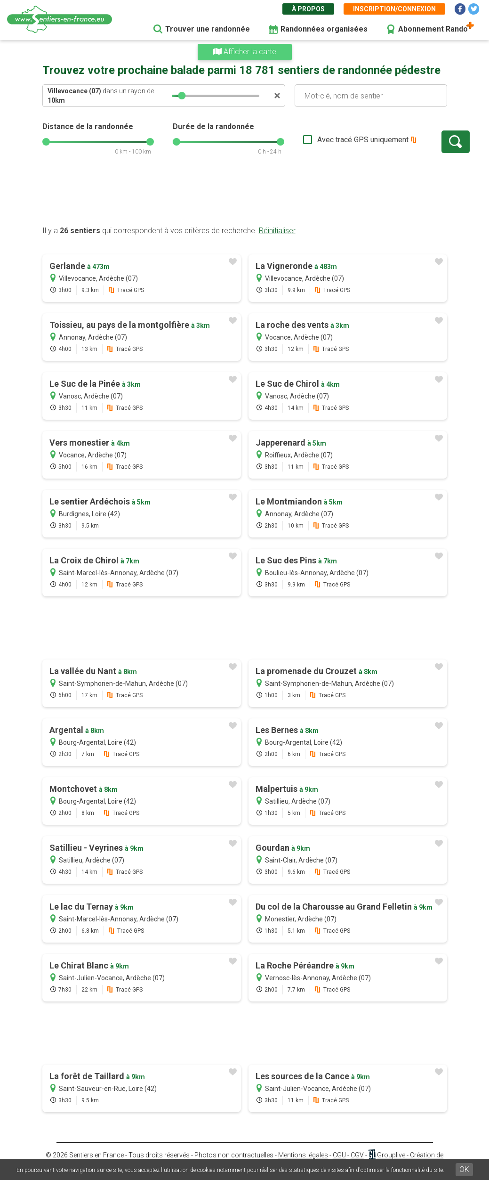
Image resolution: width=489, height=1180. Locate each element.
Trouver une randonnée (207, 28)
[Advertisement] (245, 195)
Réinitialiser (277, 230)
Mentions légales (303, 1155)
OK (464, 1169)
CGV (357, 1155)
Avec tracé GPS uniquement (331, 139)
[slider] (181, 95)
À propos (308, 9)
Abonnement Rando (433, 28)
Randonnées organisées (324, 28)
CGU (339, 1155)
